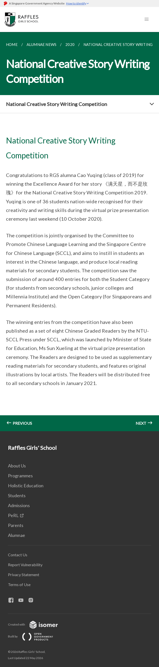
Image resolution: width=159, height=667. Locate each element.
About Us (17, 465)
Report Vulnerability (25, 564)
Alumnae (16, 535)
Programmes (20, 475)
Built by (34, 636)
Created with (37, 624)
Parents (15, 525)
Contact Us (17, 554)
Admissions (19, 505)
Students (17, 495)
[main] (79, 231)
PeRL (13, 515)
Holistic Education (25, 485)
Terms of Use (19, 584)
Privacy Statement (23, 574)
